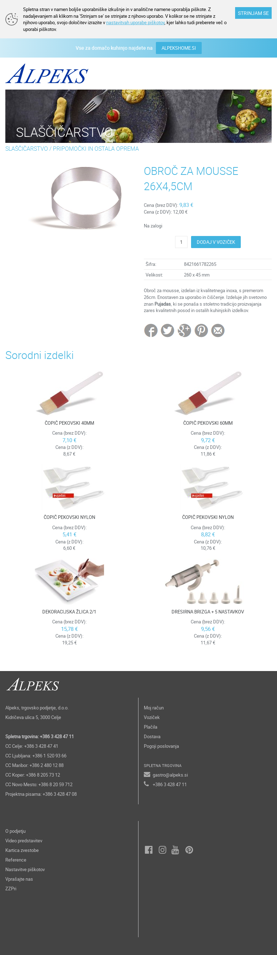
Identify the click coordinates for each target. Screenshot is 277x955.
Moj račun (154, 707)
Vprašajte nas (19, 879)
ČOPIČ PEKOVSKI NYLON (69, 517)
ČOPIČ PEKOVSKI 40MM (69, 423)
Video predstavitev (23, 840)
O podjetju (15, 831)
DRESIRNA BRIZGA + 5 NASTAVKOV (208, 611)
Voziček (152, 717)
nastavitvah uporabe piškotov (135, 22)
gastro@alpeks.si (170, 775)
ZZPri (10, 888)
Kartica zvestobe (22, 850)
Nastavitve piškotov (25, 869)
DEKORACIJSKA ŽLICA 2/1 (69, 611)
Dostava (152, 736)
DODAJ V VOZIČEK (216, 242)
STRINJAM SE (253, 13)
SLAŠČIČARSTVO (26, 148)
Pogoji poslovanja (161, 746)
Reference (15, 860)
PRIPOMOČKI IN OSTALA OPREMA (96, 148)
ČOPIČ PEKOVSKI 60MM (208, 423)
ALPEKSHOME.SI (179, 48)
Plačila (150, 727)
